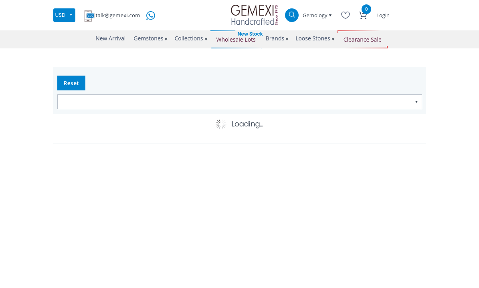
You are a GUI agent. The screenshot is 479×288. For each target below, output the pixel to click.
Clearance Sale (363, 39)
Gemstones (148, 38)
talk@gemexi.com (118, 15)
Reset (71, 83)
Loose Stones (312, 38)
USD (60, 15)
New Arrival (110, 38)
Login (383, 15)
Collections (188, 38)
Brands (275, 38)
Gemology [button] (316, 15)
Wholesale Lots (236, 39)
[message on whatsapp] (150, 14)
